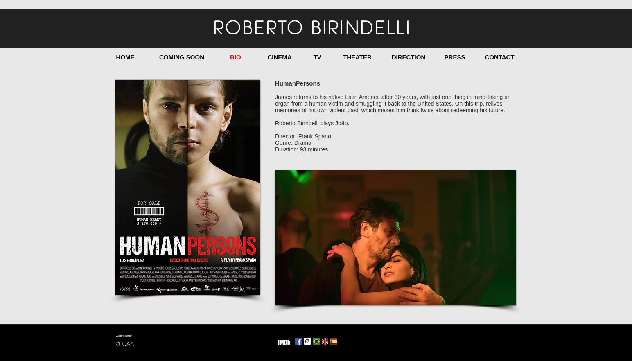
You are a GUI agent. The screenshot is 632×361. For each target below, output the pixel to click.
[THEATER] (357, 57)
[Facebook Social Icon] (298, 341)
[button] (395, 237)
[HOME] (125, 57)
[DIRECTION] (408, 57)
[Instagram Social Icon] (307, 341)
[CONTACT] (499, 57)
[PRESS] (454, 57)
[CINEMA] (279, 57)
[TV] (317, 57)
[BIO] (235, 57)
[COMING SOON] (181, 57)
